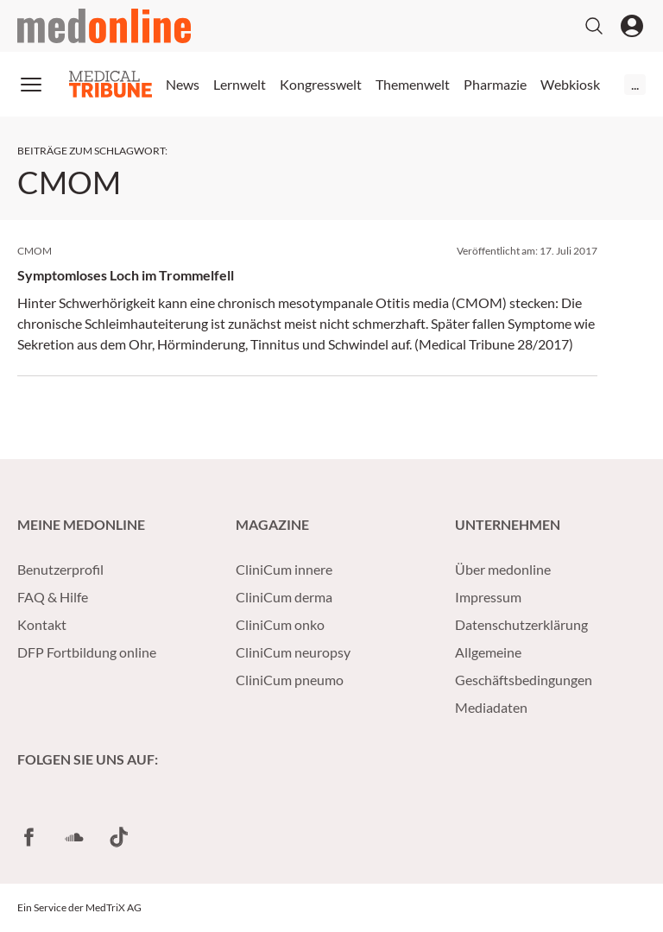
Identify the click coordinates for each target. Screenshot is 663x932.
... (635, 84)
